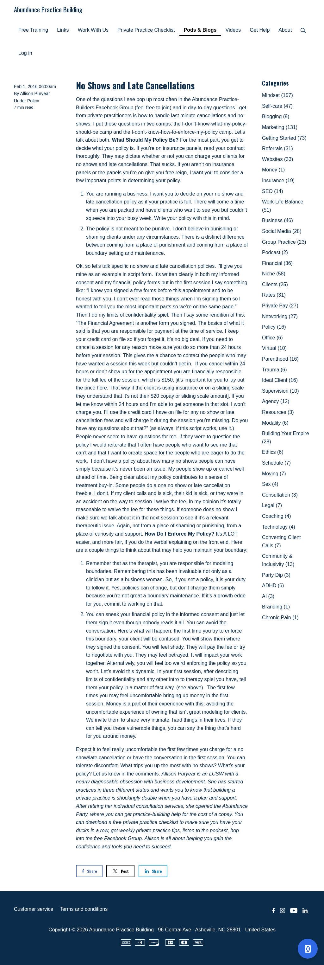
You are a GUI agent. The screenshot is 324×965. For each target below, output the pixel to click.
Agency (275, 401)
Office (272, 337)
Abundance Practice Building (48, 9)
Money (273, 169)
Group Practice (284, 242)
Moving (274, 473)
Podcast (275, 252)
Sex (270, 484)
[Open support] (308, 949)
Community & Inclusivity (278, 560)
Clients (275, 284)
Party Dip (276, 575)
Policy (33, 100)
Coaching (276, 516)
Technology (278, 527)
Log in (25, 53)
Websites (277, 159)
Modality (275, 423)
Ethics (273, 452)
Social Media (282, 231)
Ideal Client (280, 380)
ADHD (273, 585)
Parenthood (280, 359)
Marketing (279, 127)
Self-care (277, 106)
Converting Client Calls (281, 541)
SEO (272, 191)
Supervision (280, 391)
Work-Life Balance (282, 206)
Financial (277, 263)
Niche (273, 273)
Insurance (278, 180)
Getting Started (284, 138)
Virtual (274, 348)
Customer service (33, 909)
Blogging (275, 116)
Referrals (277, 148)
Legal (272, 505)
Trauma (274, 369)
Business (277, 220)
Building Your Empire (285, 437)
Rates (274, 295)
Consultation (280, 495)
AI (268, 596)
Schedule (276, 463)
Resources (278, 412)
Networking (280, 316)
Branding (276, 606)
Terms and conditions (84, 909)
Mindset (277, 95)
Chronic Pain (280, 617)
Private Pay (280, 305)
